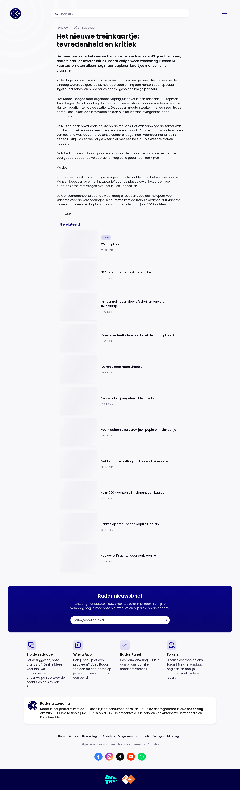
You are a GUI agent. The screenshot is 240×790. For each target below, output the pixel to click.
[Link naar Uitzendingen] (91, 736)
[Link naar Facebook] (98, 757)
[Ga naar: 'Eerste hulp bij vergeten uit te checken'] (122, 401)
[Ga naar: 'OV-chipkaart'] (122, 244)
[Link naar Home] (62, 736)
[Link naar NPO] (128, 779)
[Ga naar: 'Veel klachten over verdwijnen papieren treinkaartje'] (122, 432)
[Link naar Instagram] (109, 757)
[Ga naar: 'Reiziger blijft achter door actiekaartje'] (122, 558)
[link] (47, 664)
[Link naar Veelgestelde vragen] (167, 736)
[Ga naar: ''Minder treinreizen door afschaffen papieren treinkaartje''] (122, 307)
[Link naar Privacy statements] (131, 744)
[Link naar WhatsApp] (142, 757)
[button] (224, 13)
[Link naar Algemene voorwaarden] (98, 744)
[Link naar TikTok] (120, 757)
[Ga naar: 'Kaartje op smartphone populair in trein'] (122, 527)
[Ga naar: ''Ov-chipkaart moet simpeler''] (122, 369)
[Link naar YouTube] (131, 757)
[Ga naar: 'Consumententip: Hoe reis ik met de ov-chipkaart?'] (122, 338)
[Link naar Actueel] (74, 736)
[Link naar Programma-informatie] (134, 736)
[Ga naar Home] (15, 13)
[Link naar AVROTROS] (111, 779)
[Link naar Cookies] (153, 744)
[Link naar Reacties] (109, 736)
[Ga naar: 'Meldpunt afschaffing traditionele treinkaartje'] (122, 464)
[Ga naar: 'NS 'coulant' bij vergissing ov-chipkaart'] (122, 275)
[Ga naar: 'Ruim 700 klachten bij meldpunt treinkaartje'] (122, 495)
